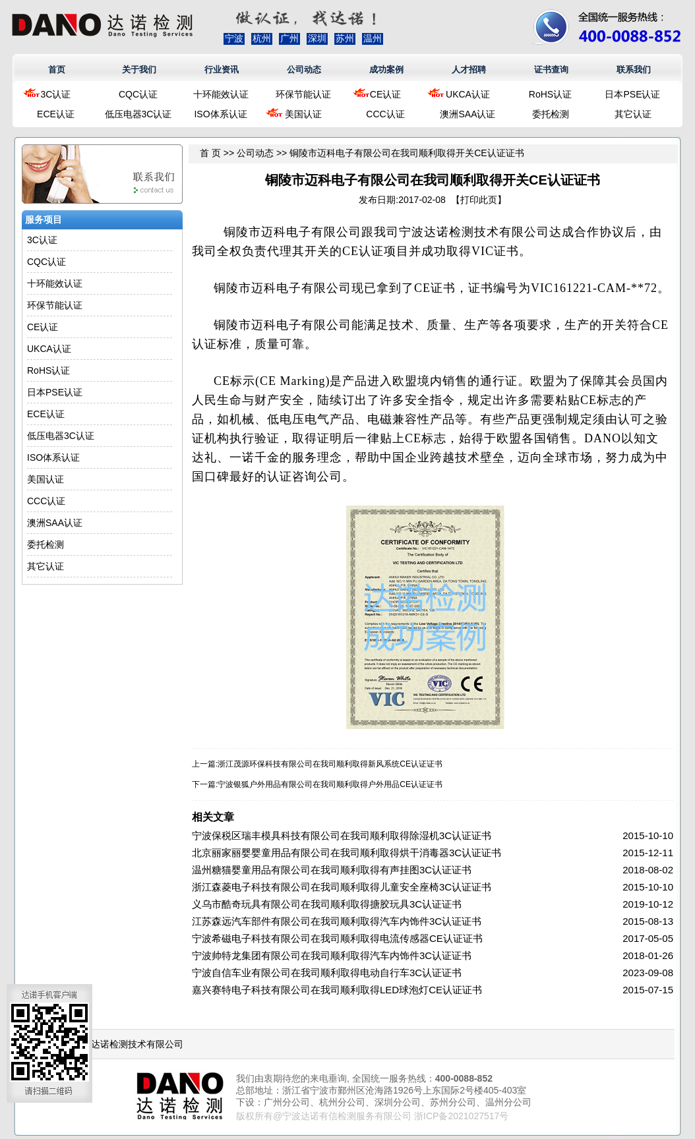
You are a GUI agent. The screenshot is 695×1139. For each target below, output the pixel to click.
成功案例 (386, 69)
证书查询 (551, 69)
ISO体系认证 (220, 114)
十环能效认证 (221, 94)
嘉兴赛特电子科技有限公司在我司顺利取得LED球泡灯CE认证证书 (337, 989)
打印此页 (478, 199)
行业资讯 (221, 69)
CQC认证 (138, 94)
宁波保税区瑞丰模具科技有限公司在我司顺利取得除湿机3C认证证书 (341, 835)
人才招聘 (469, 69)
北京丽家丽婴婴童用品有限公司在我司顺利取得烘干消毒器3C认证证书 (346, 852)
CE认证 (385, 94)
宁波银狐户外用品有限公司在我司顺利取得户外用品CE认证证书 (330, 784)
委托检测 (550, 114)
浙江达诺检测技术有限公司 (128, 1044)
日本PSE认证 (632, 94)
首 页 (210, 153)
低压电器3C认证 (138, 114)
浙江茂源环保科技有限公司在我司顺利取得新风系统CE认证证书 (330, 764)
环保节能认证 (303, 94)
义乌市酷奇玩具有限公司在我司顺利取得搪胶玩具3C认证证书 (327, 904)
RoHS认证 (550, 94)
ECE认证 (56, 114)
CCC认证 (385, 114)
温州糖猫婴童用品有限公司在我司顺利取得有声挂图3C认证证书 (331, 869)
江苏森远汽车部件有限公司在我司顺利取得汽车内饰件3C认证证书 (336, 921)
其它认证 (633, 114)
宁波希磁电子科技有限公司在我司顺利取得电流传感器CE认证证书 (337, 938)
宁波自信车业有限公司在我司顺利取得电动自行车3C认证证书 (327, 972)
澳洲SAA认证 (467, 114)
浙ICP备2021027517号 (461, 1116)
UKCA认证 (468, 94)
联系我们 (634, 69)
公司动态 (304, 69)
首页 (56, 69)
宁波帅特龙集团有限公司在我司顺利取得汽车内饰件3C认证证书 (331, 955)
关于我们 (139, 69)
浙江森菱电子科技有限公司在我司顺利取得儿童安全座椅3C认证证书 (341, 886)
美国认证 (303, 114)
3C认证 (56, 94)
